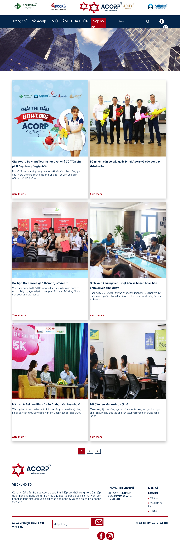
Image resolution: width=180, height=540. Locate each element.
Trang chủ (20, 21)
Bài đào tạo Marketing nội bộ (109, 404)
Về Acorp (155, 498)
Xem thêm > (19, 194)
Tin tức (154, 511)
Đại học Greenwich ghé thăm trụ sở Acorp (40, 283)
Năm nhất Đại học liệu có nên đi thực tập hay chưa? (46, 404)
